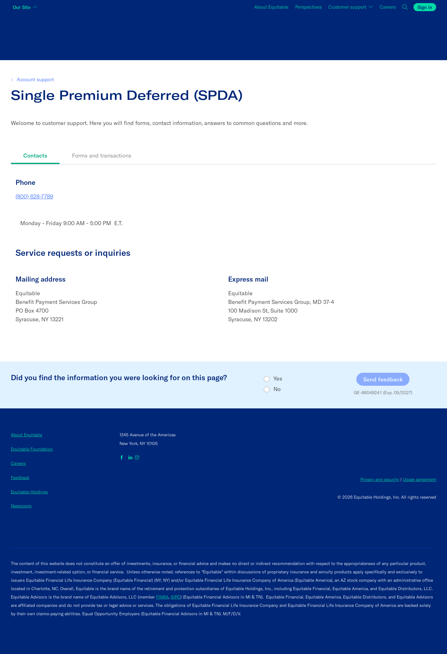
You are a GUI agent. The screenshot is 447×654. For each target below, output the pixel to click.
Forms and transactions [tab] (101, 155)
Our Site (21, 7)
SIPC (175, 597)
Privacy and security (379, 479)
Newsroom (21, 506)
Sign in (425, 7)
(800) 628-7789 (34, 196)
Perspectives (308, 7)
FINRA (162, 597)
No (277, 389)
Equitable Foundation (32, 449)
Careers (388, 7)
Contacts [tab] (35, 155)
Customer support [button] (348, 7)
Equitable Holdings (29, 492)
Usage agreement (419, 479)
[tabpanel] (223, 258)
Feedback (20, 477)
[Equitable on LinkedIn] (130, 457)
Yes (277, 378)
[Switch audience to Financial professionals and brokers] (224, 35)
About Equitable (271, 7)
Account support (35, 79)
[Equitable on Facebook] (123, 457)
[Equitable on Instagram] (137, 457)
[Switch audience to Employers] (365, 35)
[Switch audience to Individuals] (82, 35)
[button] (405, 7)
